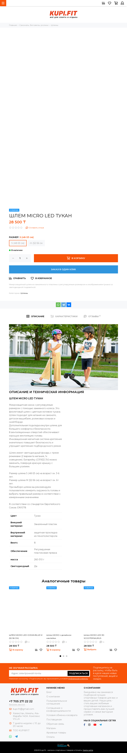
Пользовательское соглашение (56, 702)
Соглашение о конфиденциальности (58, 709)
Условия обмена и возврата (61, 715)
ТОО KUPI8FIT (21, 730)
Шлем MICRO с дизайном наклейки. (58, 636)
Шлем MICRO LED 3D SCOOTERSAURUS (94, 636)
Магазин (51, 728)
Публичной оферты (78, 678)
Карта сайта (88, 750)
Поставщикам (54, 719)
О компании (53, 696)
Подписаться (78, 673)
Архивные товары (56, 732)
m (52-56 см (36, 243)
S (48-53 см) (17, 243)
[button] (60, 656)
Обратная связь (55, 724)
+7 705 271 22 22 (21, 701)
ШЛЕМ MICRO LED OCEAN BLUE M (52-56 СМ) (25, 636)
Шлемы (24, 293)
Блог (49, 692)
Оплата (50, 737)
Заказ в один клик (63, 269)
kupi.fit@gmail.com (23, 709)
